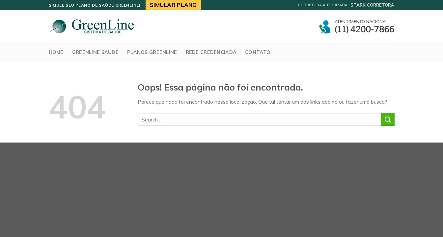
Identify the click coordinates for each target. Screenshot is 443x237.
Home (56, 52)
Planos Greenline (152, 52)
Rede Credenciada (211, 52)
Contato (257, 52)
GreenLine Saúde (95, 52)
